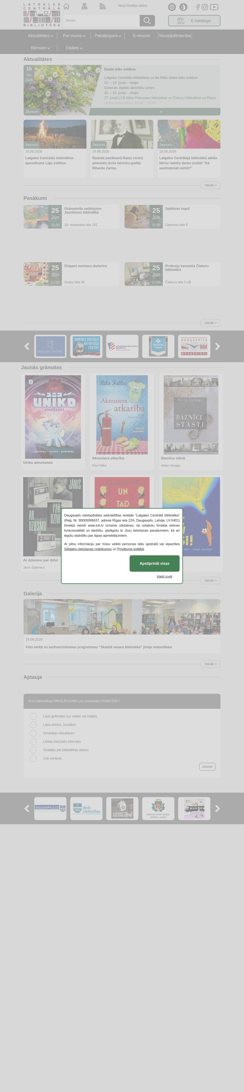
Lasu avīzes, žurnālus (59, 724)
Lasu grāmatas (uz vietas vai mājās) (70, 716)
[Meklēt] (100, 20)
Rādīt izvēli (164, 576)
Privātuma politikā (130, 549)
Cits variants (52, 758)
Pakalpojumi (106, 35)
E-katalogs (194, 20)
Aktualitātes (39, 35)
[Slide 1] (161, 112)
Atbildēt (207, 766)
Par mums (72, 35)
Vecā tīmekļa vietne (132, 5)
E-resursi (141, 35)
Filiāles (72, 48)
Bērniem (38, 48)
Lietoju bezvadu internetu (62, 741)
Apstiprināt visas (155, 563)
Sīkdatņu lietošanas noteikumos (88, 549)
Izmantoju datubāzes (58, 733)
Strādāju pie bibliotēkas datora (66, 750)
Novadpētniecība (175, 35)
